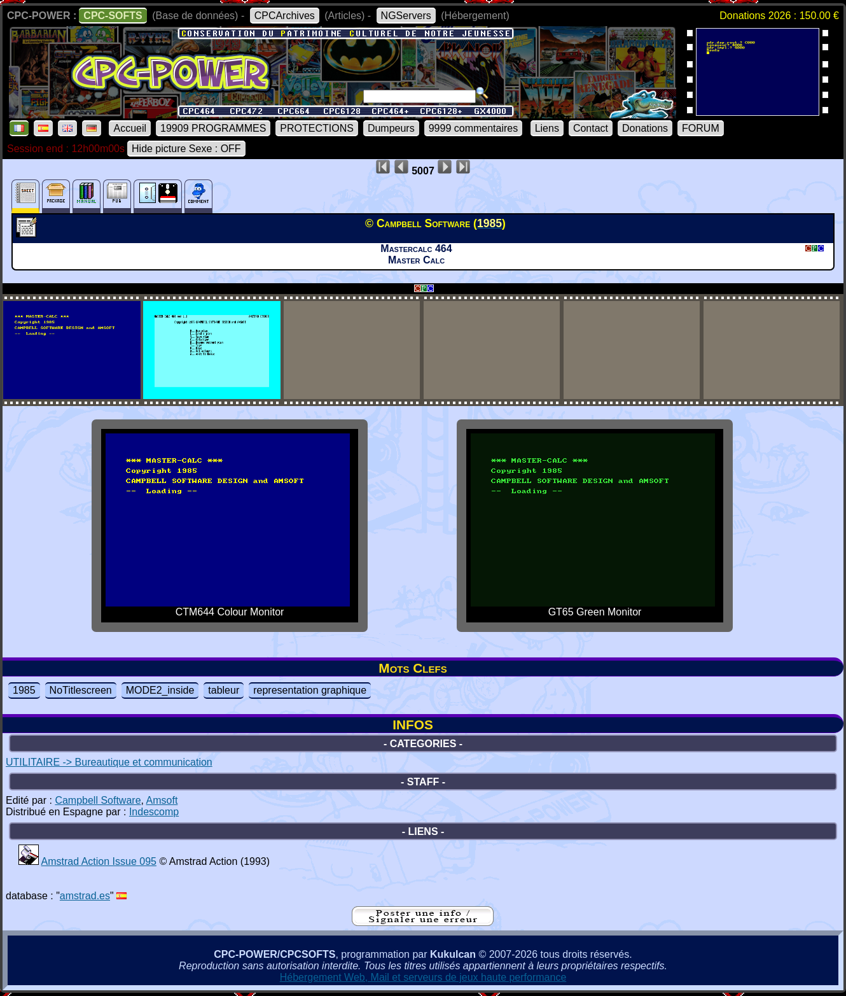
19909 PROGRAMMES (213, 128)
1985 (24, 690)
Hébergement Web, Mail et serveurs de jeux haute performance (423, 977)
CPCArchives (284, 15)
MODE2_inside (160, 690)
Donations (645, 128)
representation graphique (309, 690)
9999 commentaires (473, 128)
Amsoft (162, 800)
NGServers (406, 15)
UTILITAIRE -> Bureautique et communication (109, 762)
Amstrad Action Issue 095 (98, 861)
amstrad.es (85, 895)
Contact (590, 128)
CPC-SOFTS (112, 15)
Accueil (129, 128)
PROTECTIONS (317, 128)
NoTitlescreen (81, 690)
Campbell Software (98, 800)
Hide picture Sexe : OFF (186, 148)
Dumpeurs (391, 128)
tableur (223, 690)
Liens (547, 128)
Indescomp (154, 811)
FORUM (700, 128)
